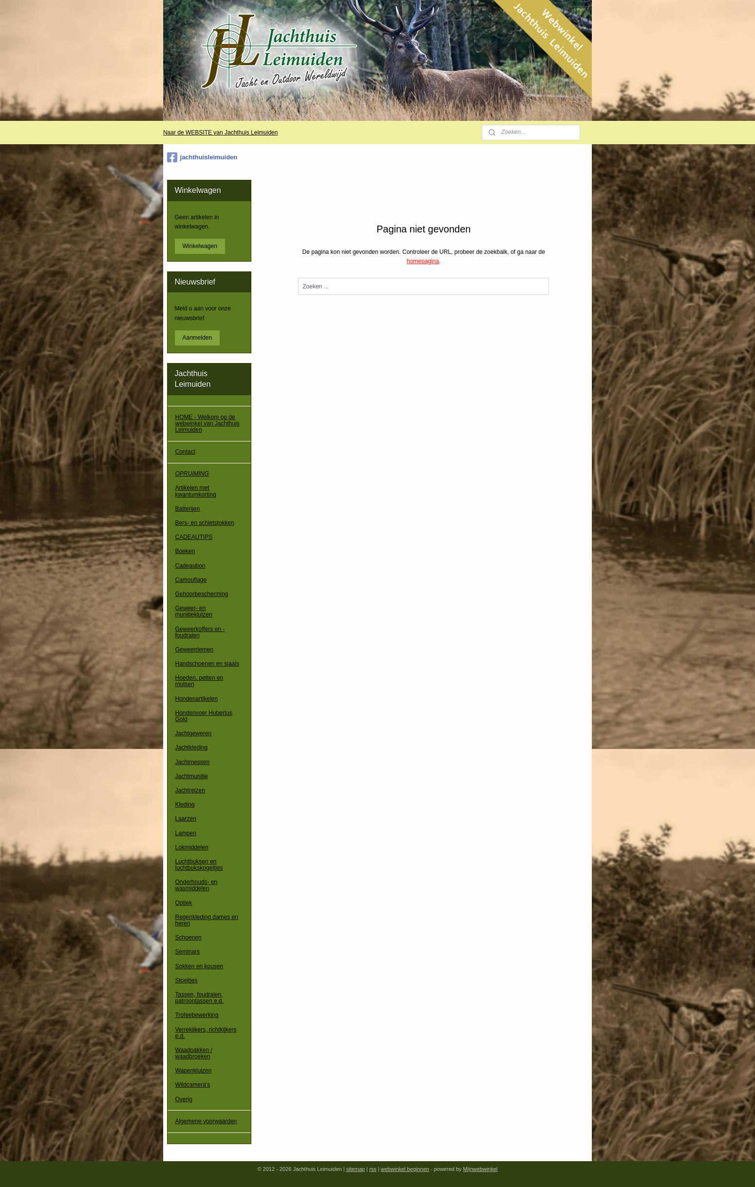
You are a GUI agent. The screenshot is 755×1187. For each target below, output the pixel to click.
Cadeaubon (190, 565)
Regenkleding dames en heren (206, 920)
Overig (183, 1099)
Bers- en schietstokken (204, 522)
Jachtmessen (192, 762)
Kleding (185, 804)
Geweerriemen (194, 649)
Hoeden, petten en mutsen (199, 681)
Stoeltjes (186, 980)
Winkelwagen (200, 246)
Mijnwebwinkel (480, 1169)
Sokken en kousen (199, 966)
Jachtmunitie (191, 776)
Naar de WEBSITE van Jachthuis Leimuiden (220, 132)
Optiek (183, 903)
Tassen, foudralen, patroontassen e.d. (199, 997)
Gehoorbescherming (201, 594)
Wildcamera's (192, 1084)
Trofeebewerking (197, 1015)
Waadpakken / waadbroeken (193, 1053)
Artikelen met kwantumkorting (195, 491)
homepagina (423, 261)
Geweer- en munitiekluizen (193, 611)
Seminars (187, 951)
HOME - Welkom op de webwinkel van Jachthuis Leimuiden (207, 423)
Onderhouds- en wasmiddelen (196, 885)
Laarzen (185, 818)
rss (373, 1169)
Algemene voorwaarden (206, 1121)
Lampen (185, 833)
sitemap (355, 1169)
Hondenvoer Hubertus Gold (203, 716)
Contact (185, 451)
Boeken (185, 551)
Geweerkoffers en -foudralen (200, 632)
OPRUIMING (192, 473)
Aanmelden (197, 337)
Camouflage (191, 579)
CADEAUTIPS (194, 537)
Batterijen (187, 508)
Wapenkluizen (193, 1070)
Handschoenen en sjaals (207, 663)
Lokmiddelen (191, 847)
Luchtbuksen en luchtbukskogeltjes (199, 864)
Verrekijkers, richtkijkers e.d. (206, 1032)
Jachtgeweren (193, 733)
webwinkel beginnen (405, 1169)
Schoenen (188, 937)
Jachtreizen (190, 790)
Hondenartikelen (196, 698)
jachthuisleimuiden (202, 157)
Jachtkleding (191, 747)
